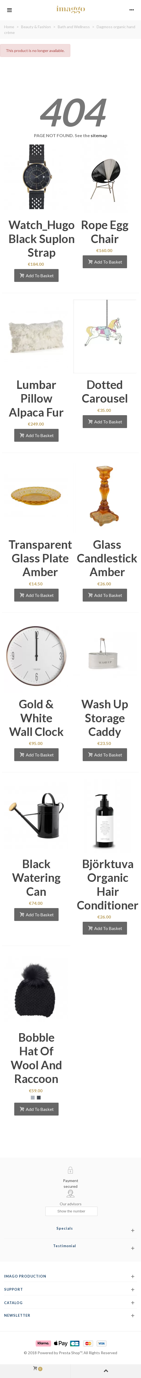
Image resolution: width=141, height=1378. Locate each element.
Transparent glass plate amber (40, 558)
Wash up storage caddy (104, 717)
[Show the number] (71, 1211)
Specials (64, 1228)
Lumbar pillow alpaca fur (36, 398)
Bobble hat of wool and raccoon (36, 1057)
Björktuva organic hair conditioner (108, 884)
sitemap (99, 135)
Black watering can (36, 877)
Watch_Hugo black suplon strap (41, 238)
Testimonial (64, 1246)
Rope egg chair (104, 231)
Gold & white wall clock (36, 717)
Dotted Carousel (105, 391)
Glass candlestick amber (107, 558)
